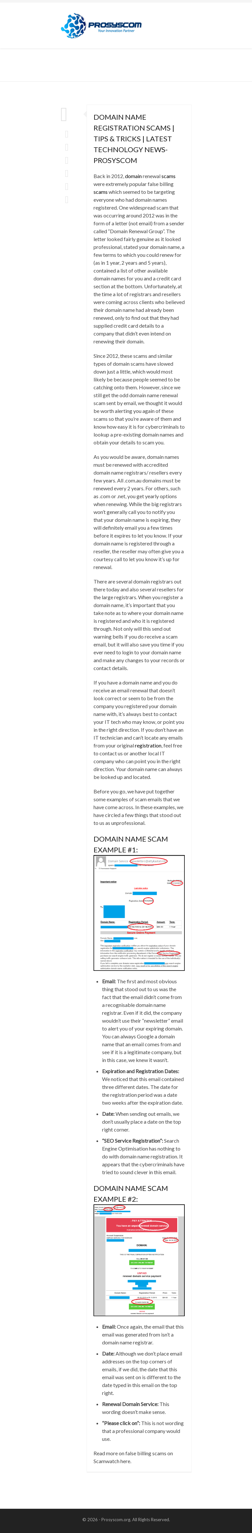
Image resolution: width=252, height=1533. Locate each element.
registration (148, 745)
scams (168, 176)
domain (133, 176)
